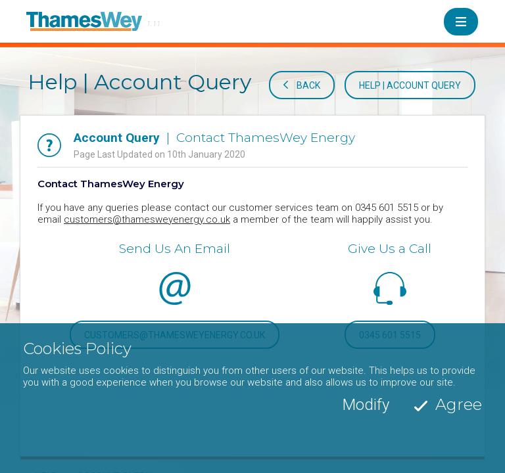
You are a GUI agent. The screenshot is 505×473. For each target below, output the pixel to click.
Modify (366, 431)
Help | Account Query (410, 85)
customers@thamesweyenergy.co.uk (147, 219)
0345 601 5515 (390, 335)
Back (308, 85)
